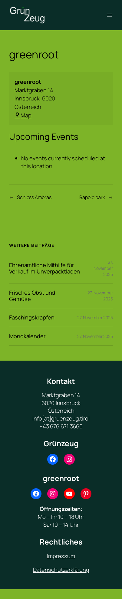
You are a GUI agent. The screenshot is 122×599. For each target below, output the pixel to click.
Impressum (61, 556)
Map (23, 115)
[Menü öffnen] (109, 15)
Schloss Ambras (34, 197)
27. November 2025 (103, 268)
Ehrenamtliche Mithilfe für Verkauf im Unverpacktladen (44, 268)
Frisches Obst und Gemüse (32, 296)
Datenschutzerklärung (61, 569)
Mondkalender (27, 336)
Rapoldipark (92, 197)
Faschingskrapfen (31, 317)
